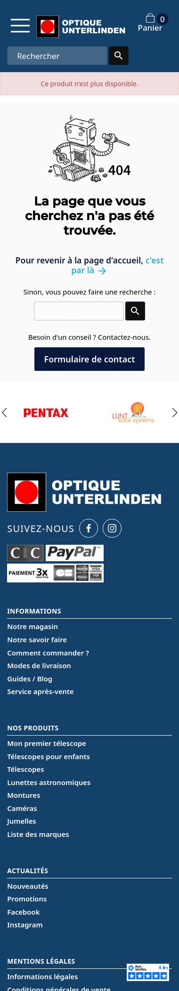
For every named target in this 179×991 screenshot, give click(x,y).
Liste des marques (38, 834)
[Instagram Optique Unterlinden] (112, 528)
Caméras (22, 808)
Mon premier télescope (46, 743)
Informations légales (42, 976)
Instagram (24, 924)
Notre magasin (32, 626)
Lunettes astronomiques (48, 782)
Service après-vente (40, 691)
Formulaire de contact (89, 359)
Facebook (23, 912)
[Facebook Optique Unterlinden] (88, 528)
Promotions (27, 898)
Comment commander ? (48, 652)
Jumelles (21, 821)
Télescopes (25, 769)
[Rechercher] (57, 55)
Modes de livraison (39, 665)
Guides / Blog (29, 678)
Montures (23, 795)
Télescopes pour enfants (48, 756)
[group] (46, 413)
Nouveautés (27, 886)
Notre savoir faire (37, 639)
